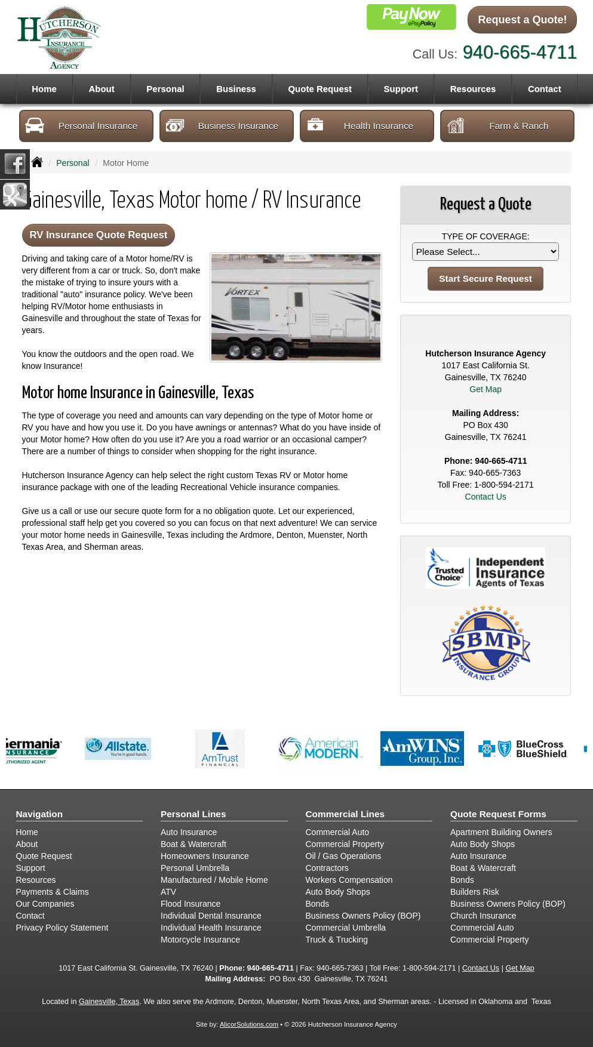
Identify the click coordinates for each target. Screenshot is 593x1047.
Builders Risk (474, 892)
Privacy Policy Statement (62, 927)
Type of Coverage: (486, 236)
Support (30, 868)
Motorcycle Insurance (200, 939)
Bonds (318, 904)
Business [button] (236, 89)
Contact (544, 89)
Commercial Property (345, 844)
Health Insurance (360, 125)
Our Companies (45, 904)
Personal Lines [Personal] (193, 814)
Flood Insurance (190, 904)
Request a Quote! (522, 20)
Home (44, 89)
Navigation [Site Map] (39, 814)
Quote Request (44, 856)
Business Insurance (222, 125)
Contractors (327, 868)
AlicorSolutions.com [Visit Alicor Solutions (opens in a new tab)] (249, 1024)
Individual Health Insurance (211, 927)
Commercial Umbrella (346, 927)
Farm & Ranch (497, 125)
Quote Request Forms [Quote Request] (498, 814)
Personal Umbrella (195, 868)
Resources (36, 880)
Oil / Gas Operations (344, 856)
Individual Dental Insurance (211, 915)
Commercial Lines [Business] (345, 814)
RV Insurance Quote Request (99, 235)
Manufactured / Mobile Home (214, 880)
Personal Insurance (81, 125)
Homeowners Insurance (205, 856)
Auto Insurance (189, 832)
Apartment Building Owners (501, 832)
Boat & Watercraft (193, 844)
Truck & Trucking (337, 939)
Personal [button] (165, 89)
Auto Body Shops (338, 892)
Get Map (485, 389)
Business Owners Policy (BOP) (363, 915)
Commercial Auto (338, 832)
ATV (168, 892)
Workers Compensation (349, 880)
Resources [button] (473, 89)
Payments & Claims (52, 892)
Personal (72, 163)
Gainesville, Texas (109, 1001)
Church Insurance (483, 915)
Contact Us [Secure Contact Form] (485, 496)
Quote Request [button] (320, 89)
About (101, 89)
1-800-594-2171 (504, 484)
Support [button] (401, 89)
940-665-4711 (520, 52)
